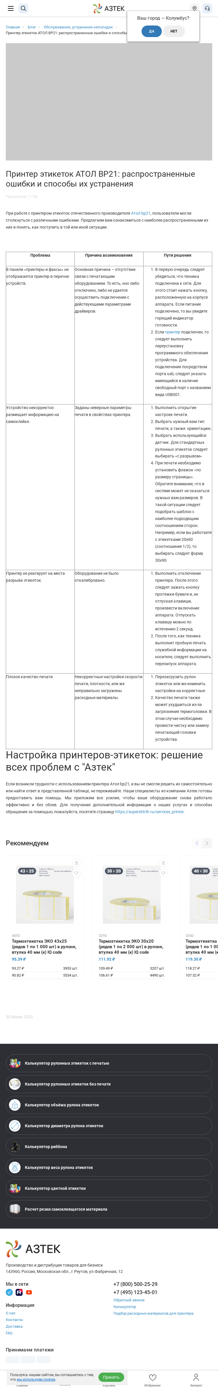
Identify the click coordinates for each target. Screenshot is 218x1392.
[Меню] (11, 8)
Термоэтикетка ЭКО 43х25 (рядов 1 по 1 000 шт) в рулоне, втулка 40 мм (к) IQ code (44, 947)
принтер (173, 332)
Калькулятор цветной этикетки (47, 1188)
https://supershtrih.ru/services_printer (149, 811)
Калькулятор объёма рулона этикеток (54, 1105)
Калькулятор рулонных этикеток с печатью (59, 1063)
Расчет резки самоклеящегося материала (58, 1209)
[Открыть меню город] (194, 8)
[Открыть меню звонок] (207, 8)
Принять (111, 1377)
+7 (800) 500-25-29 (135, 1284)
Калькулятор (124, 1307)
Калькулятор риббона (38, 1146)
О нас (11, 1313)
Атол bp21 (141, 213)
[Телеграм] (9, 1292)
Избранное (152, 1380)
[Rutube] (19, 1292)
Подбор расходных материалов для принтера (153, 1313)
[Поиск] (23, 8)
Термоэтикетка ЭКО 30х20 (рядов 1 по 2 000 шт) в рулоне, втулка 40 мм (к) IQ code (131, 947)
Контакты (14, 1320)
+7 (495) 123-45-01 (135, 1292)
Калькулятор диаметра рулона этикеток (56, 1126)
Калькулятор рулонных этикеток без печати (60, 1084)
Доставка (14, 1326)
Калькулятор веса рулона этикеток (51, 1167)
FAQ (9, 1333)
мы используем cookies (36, 1380)
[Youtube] (28, 1292)
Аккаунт (196, 1380)
